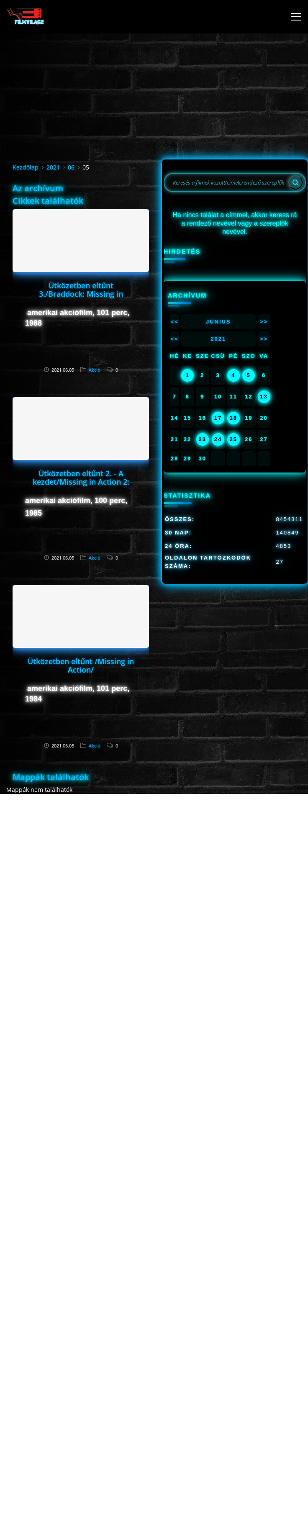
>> (264, 321)
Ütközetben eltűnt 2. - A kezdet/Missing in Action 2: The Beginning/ (81, 481)
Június (218, 321)
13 (263, 396)
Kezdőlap (25, 167)
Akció (94, 370)
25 (233, 439)
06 (71, 167)
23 (202, 439)
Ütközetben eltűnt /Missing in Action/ (81, 665)
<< (174, 321)
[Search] (295, 182)
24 (218, 439)
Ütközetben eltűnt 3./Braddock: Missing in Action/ (81, 293)
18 (233, 418)
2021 (53, 167)
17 (218, 418)
